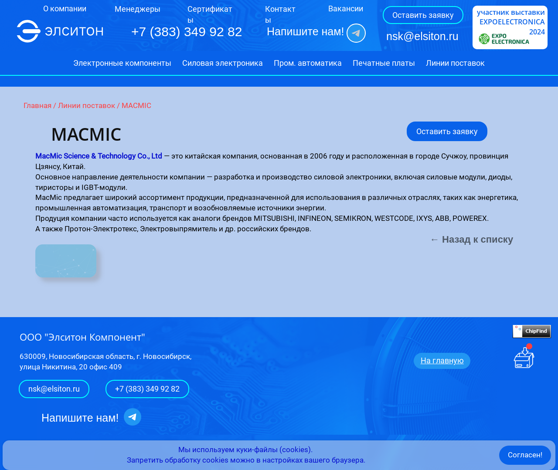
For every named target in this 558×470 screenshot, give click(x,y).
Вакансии (345, 8)
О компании (64, 8)
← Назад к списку (471, 239)
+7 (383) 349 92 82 (147, 388)
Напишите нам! (305, 31)
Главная (37, 105)
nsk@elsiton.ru (422, 36)
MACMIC (136, 105)
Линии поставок (86, 105)
